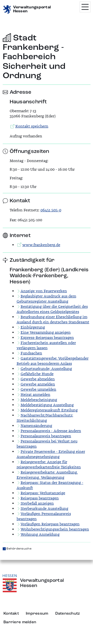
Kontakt (11, 614)
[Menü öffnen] (85, 6)
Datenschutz (67, 614)
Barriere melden (19, 622)
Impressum (37, 614)
